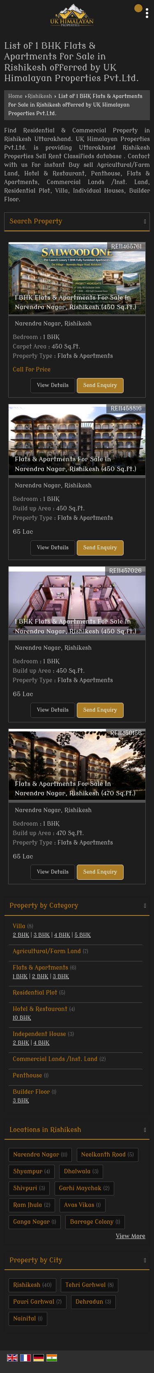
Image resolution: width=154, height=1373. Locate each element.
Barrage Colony (91, 1222)
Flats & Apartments (40, 968)
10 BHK (22, 1018)
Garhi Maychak (80, 1188)
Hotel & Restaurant (40, 1009)
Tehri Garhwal (85, 1285)
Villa (19, 926)
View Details (53, 385)
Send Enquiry (100, 385)
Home (15, 96)
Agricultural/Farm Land (47, 951)
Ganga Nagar (31, 1222)
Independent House (39, 1034)
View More (130, 1236)
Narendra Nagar (36, 1155)
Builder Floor (31, 1092)
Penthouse (27, 1075)
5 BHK (82, 935)
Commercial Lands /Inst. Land (55, 1059)
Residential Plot (35, 993)
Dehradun (89, 1302)
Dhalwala (77, 1171)
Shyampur (27, 1171)
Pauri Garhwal (33, 1302)
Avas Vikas (79, 1205)
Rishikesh (40, 96)
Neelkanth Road (103, 1155)
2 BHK (21, 935)
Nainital (24, 1319)
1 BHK (20, 976)
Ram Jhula (27, 1205)
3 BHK (42, 935)
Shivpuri (25, 1188)
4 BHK (62, 935)
